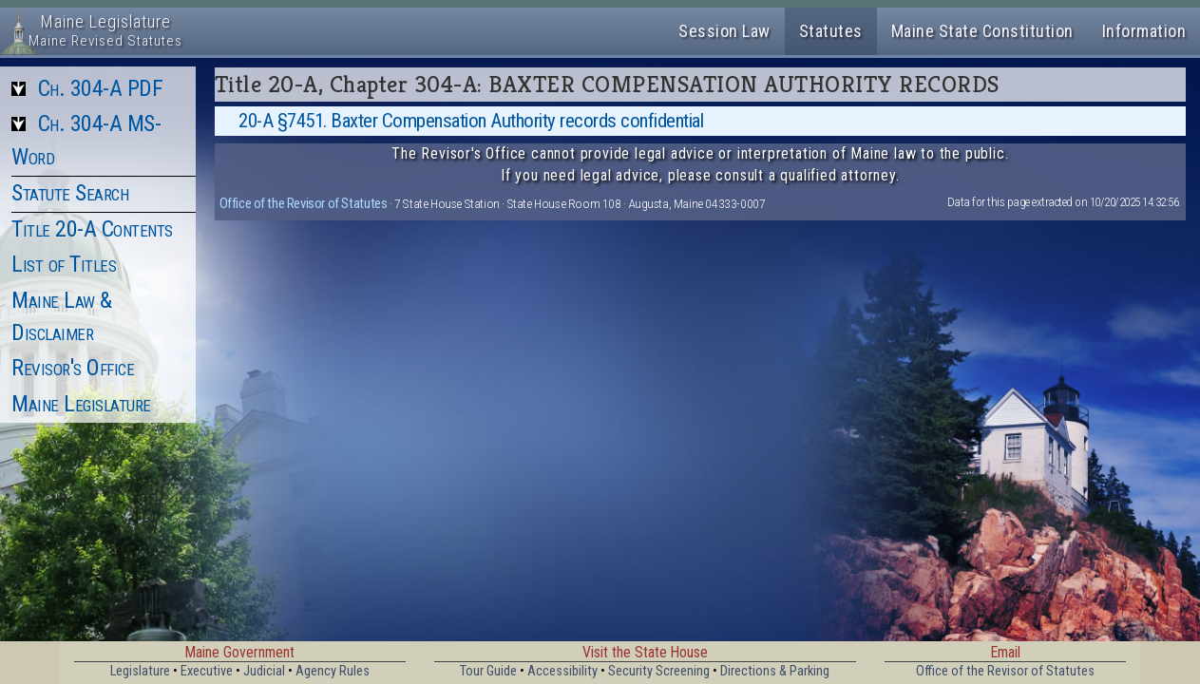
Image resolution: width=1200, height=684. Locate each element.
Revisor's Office (72, 367)
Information (1144, 31)
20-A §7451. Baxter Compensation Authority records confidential (470, 120)
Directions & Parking (774, 671)
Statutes (831, 31)
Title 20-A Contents (92, 229)
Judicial (264, 671)
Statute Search (69, 193)
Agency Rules (332, 671)
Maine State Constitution (982, 31)
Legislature (140, 671)
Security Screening (659, 671)
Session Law (724, 31)
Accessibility (562, 671)
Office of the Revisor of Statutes (303, 203)
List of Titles (63, 264)
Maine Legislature (81, 403)
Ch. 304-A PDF (100, 88)
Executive (207, 671)
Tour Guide (488, 671)
